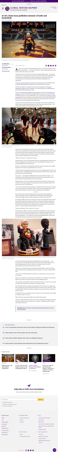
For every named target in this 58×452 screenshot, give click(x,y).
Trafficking (5, 434)
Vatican (44, 363)
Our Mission (41, 419)
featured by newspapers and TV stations (31, 92)
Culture (16, 363)
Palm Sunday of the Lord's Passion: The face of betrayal (21, 332)
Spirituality (4, 363)
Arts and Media (8, 20)
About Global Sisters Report (44, 417)
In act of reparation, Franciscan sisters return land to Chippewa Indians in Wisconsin (29, 327)
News (3, 20)
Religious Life (5, 428)
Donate (55, 8)
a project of (29, 1)
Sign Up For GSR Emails (43, 436)
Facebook (30, 450)
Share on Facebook (48, 65)
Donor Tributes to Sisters (25, 436)
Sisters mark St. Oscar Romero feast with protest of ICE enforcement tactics (26, 343)
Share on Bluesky (46, 65)
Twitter (28, 450)
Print (55, 65)
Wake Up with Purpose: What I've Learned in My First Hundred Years (31, 82)
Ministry (4, 426)
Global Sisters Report (54, 450)
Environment (5, 422)
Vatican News (47, 360)
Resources (22, 421)
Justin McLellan (46, 373)
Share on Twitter (51, 65)
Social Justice (5, 430)
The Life (21, 419)
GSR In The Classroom (24, 417)
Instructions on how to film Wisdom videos (46, 427)
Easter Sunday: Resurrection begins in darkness (35, 367)
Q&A (3, 420)
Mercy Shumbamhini (33, 370)
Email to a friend (53, 65)
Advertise (41, 442)
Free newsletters (53, 7)
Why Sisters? (41, 421)
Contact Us (41, 434)
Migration (4, 424)
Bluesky (26, 450)
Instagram (33, 450)
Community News (42, 438)
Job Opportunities (42, 429)
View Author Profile (5, 65)
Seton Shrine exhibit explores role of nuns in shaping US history (24, 338)
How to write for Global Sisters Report (46, 424)
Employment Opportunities (44, 440)
